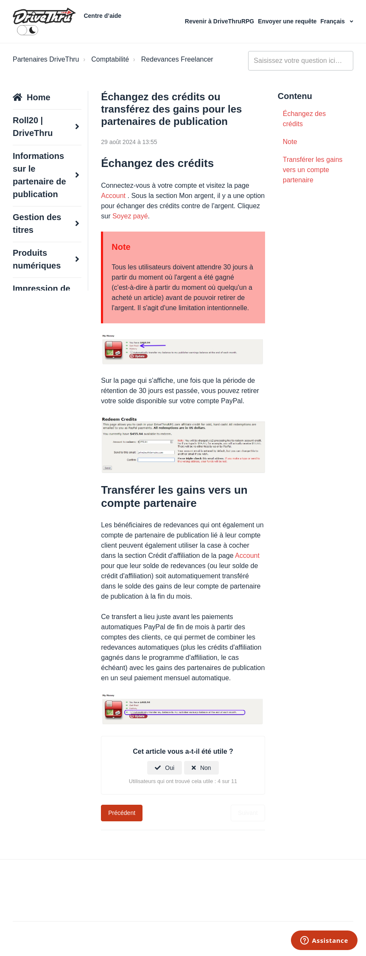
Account (113, 195)
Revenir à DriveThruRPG (220, 21)
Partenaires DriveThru (46, 59)
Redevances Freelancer (177, 59)
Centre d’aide (102, 15)
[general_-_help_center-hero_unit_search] (300, 61)
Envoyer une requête (288, 21)
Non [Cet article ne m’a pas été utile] (205, 767)
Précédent (121, 812)
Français (333, 21)
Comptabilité (110, 59)
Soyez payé (130, 216)
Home (38, 97)
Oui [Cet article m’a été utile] (169, 767)
